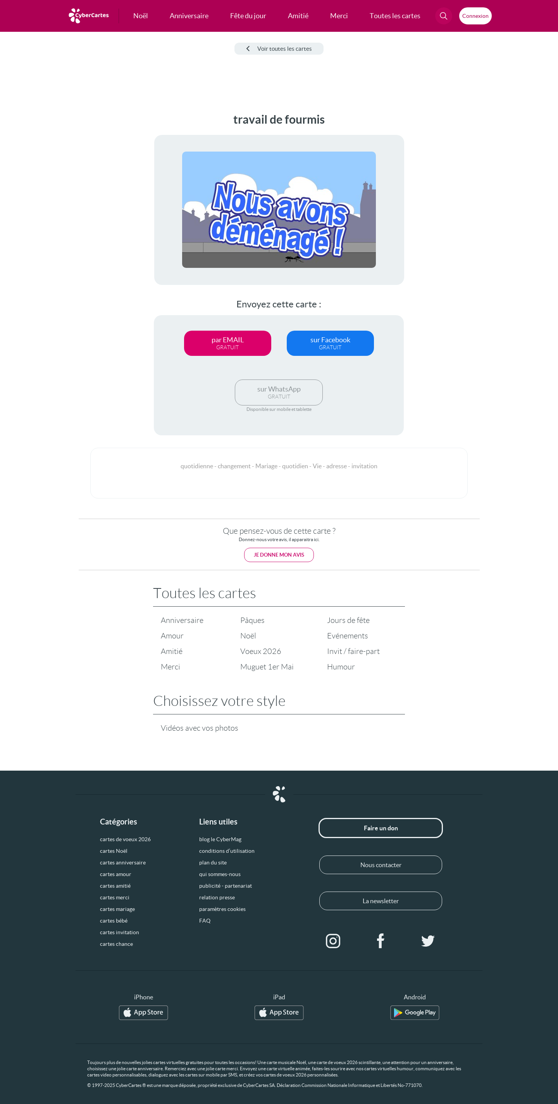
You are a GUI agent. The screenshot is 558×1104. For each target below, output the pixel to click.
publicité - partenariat (225, 886)
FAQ (204, 921)
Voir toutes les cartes (279, 48)
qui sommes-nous (220, 874)
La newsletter (381, 900)
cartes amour (115, 874)
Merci (170, 666)
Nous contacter (380, 864)
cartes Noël (113, 851)
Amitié (172, 651)
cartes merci (114, 897)
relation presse (217, 897)
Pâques (252, 620)
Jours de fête (348, 620)
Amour (172, 635)
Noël (248, 635)
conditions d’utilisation (227, 851)
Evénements (347, 635)
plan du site (213, 862)
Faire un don (381, 828)
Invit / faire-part (353, 651)
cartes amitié (115, 886)
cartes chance (116, 944)
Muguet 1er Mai (267, 666)
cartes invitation (119, 932)
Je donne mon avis (279, 555)
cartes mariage (117, 909)
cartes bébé (113, 921)
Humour (341, 666)
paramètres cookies (222, 909)
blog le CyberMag (220, 839)
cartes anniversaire (123, 862)
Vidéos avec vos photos (199, 728)
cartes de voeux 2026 (125, 839)
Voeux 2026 (260, 651)
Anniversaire (182, 620)
